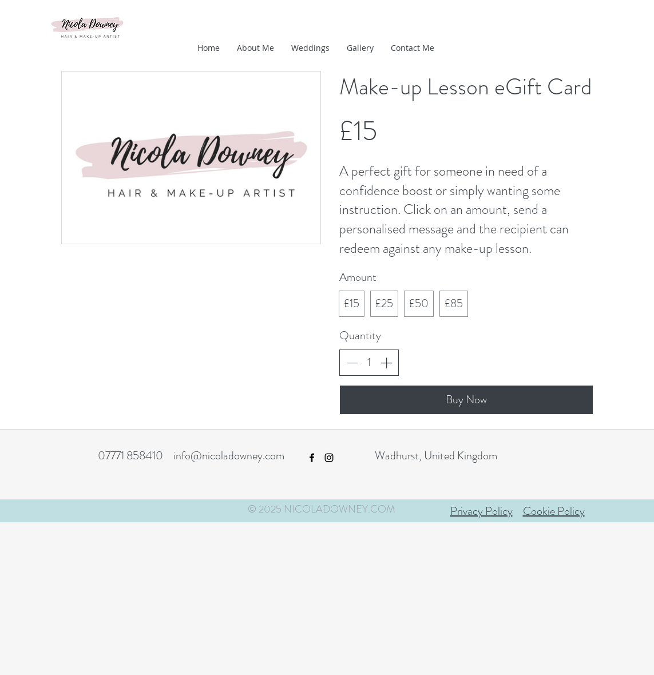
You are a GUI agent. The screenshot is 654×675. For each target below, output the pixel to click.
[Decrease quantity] (351, 362)
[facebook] (312, 457)
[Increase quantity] (386, 362)
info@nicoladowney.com (228, 455)
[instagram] (329, 457)
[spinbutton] (369, 363)
